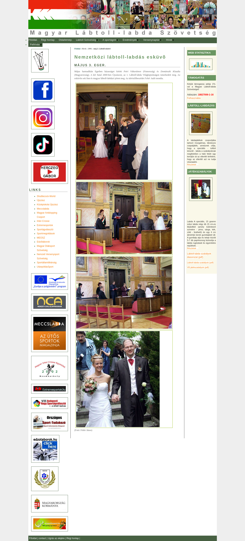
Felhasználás (194, 98)
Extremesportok (45, 225)
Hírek (169, 40)
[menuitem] (32, 40)
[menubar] (104, 42)
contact (43, 538)
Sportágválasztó (45, 229)
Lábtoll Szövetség (86, 40)
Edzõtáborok (43, 241)
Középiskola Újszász (47, 204)
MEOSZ (41, 237)
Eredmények (130, 40)
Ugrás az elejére (56, 538)
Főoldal (33, 40)
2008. (90, 49)
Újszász (41, 200)
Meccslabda (43, 208)
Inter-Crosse (43, 221)
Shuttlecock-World (46, 196)
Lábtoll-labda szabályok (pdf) (200, 262)
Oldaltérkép (65, 40)
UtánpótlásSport (45, 266)
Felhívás (35, 44)
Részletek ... (192, 164)
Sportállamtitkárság (47, 262)
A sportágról (109, 40)
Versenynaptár (151, 40)
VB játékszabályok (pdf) (198, 267)
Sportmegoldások (46, 233)
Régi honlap (48, 40)
